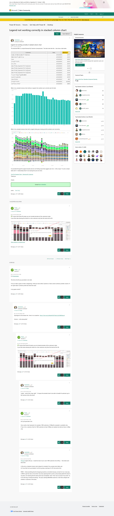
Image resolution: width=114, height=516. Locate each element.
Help (96, 13)
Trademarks (101, 506)
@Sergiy (23, 460)
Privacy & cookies (86, 506)
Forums (33, 10)
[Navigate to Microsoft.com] (13, 10)
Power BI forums (14, 25)
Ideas (46, 10)
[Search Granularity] (64, 17)
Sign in (91, 13)
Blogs (59, 10)
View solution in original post (18, 242)
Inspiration (40, 10)
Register (86, 13)
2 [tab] (88, 68)
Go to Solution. (42, 184)
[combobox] (87, 17)
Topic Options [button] (65, 33)
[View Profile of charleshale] (17, 40)
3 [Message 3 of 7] (18, 323)
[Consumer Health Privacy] (28, 511)
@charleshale (15, 276)
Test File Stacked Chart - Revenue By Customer (22, 174)
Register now (12, 5)
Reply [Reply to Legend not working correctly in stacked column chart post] (67, 193)
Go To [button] (101, 14)
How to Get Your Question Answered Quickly (86, 79)
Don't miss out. (85, 19)
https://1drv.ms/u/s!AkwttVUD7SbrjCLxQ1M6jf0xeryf (52, 315)
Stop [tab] (91, 68)
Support (70, 10)
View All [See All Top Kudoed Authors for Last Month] (77, 142)
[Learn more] (80, 65)
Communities (52, 10)
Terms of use (94, 506)
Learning (64, 10)
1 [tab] (87, 68)
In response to (16, 211)
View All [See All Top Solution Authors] (77, 111)
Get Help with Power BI (37, 25)
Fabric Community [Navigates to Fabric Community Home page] (24, 10)
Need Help (17, 190)
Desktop (50, 25)
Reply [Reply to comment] (67, 250)
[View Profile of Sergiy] (15, 208)
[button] (57, 33)
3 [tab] (89, 68)
